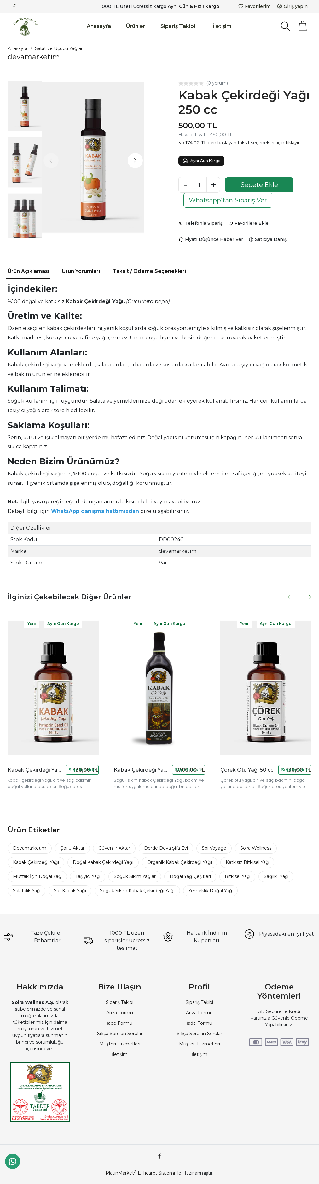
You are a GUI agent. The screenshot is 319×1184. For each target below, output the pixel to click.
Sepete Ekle (259, 185)
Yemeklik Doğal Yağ (210, 890)
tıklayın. (294, 142)
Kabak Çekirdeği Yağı (36, 862)
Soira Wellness (255, 848)
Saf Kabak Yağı (70, 890)
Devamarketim (29, 848)
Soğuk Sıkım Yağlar (135, 876)
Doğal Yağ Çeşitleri (190, 876)
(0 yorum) (217, 83)
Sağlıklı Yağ (276, 876)
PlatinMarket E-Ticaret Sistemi (140, 1173)
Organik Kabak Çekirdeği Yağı (179, 862)
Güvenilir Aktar (114, 848)
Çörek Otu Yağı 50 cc (246, 770)
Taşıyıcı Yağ (87, 876)
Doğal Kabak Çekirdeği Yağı (103, 862)
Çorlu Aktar (72, 848)
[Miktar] (199, 184)
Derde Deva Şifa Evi (166, 848)
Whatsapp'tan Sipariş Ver (228, 200)
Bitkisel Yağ (237, 876)
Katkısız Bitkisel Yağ (247, 862)
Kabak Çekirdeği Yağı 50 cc (35, 770)
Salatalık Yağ (26, 890)
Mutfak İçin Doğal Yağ (37, 876)
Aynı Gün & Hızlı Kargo (193, 6)
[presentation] (51, 160)
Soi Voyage (214, 848)
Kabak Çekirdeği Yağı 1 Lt (141, 770)
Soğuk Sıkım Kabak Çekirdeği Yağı (137, 890)
